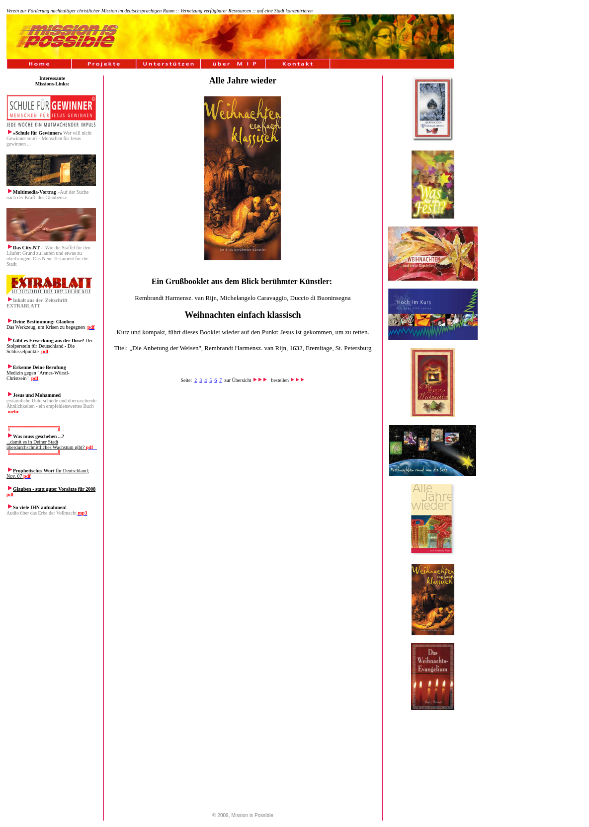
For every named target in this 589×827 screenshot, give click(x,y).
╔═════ (20, 427)
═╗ (56, 427)
